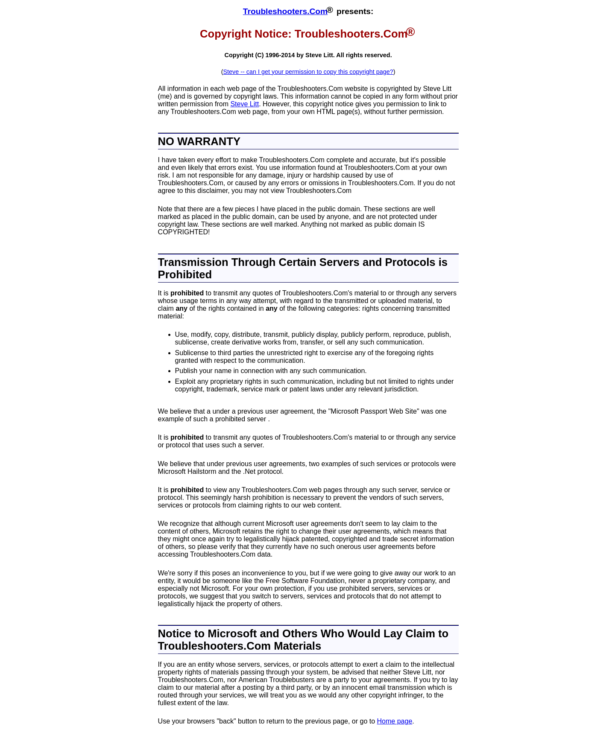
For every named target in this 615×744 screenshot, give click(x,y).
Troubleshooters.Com (285, 11)
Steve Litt (244, 104)
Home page (395, 721)
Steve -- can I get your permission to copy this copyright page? (308, 71)
